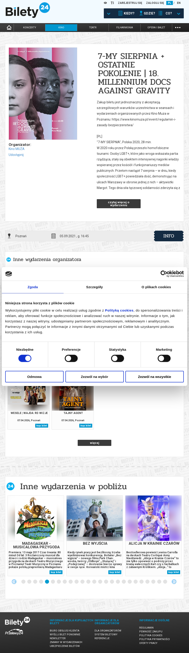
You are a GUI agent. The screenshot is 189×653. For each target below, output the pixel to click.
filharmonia (124, 27)
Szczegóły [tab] (94, 287)
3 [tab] (35, 582)
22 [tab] (147, 582)
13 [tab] (94, 582)
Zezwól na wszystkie (154, 376)
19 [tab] (130, 582)
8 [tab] (65, 582)
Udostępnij (16, 155)
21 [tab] (141, 582)
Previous (14, 581)
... (178, 27)
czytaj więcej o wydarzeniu (118, 204)
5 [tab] (47, 582)
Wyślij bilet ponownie (65, 634)
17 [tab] (118, 582)
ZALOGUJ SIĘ (155, 3)
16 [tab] (112, 582)
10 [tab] (77, 582)
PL (169, 3)
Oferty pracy (148, 643)
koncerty (29, 27)
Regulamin (146, 627)
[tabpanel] (35, 535)
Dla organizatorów (107, 630)
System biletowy (105, 634)
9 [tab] (71, 582)
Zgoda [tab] (32, 287)
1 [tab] (23, 582)
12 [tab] (88, 582)
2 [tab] (29, 582)
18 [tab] (124, 582)
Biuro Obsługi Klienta (64, 630)
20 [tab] (136, 582)
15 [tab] (106, 582)
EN (179, 3)
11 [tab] (82, 582)
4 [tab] (41, 582)
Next (174, 581)
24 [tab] (159, 582)
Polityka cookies (150, 635)
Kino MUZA (17, 149)
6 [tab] (53, 582)
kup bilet (41, 425)
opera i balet (156, 27)
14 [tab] (100, 582)
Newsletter (58, 638)
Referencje (101, 638)
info (168, 236)
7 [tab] (59, 582)
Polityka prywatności (154, 639)
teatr (93, 27)
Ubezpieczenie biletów (65, 646)
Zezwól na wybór (94, 376)
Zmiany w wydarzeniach (66, 642)
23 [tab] (153, 582)
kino (61, 27)
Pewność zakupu (150, 631)
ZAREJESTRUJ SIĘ (130, 3)
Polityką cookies (119, 310)
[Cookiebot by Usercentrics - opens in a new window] (164, 274)
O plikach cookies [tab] (156, 287)
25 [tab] (165, 582)
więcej (94, 443)
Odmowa (34, 376)
